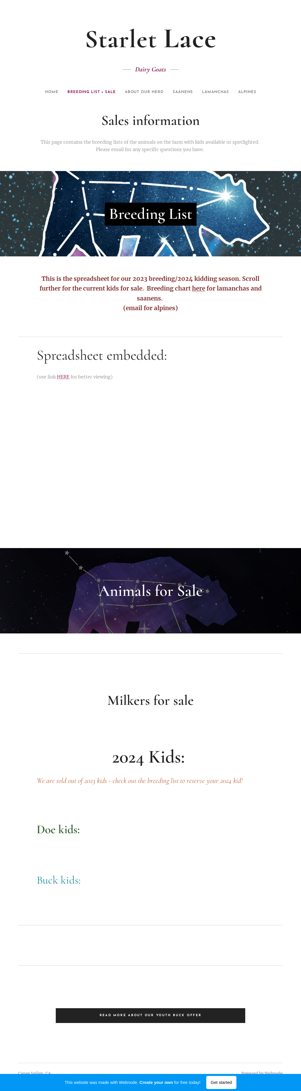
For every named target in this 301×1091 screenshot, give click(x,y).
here (198, 288)
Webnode (274, 1073)
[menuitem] (40, 92)
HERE (63, 376)
